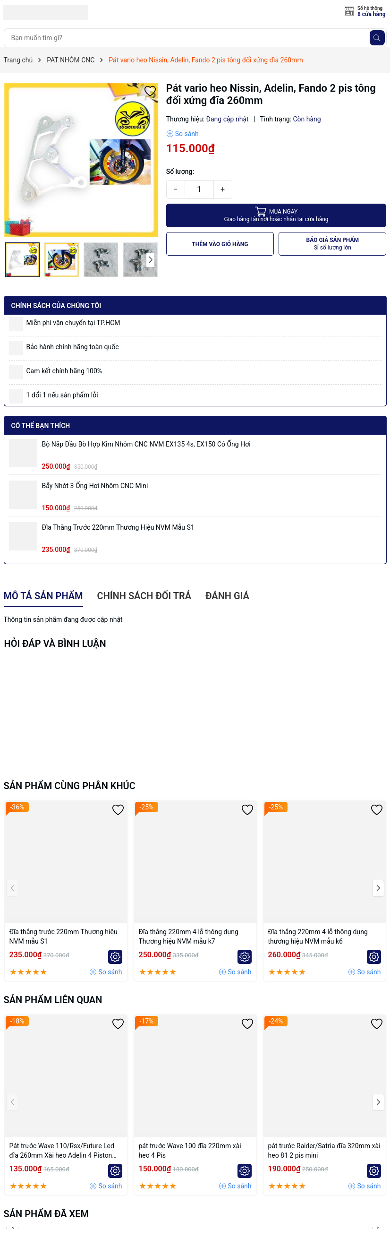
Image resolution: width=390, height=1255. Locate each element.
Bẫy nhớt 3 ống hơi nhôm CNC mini (95, 486)
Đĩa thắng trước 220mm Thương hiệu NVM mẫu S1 (118, 527)
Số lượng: (180, 171)
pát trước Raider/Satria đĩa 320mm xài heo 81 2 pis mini (324, 1150)
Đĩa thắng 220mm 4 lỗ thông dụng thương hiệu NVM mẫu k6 (318, 936)
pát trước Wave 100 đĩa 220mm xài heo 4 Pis (190, 1150)
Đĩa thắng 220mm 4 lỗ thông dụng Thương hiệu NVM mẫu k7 (188, 936)
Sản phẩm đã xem (46, 1214)
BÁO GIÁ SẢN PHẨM (332, 244)
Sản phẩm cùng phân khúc (70, 785)
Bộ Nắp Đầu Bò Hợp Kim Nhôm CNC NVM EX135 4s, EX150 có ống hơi (146, 444)
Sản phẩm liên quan (53, 1000)
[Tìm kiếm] (377, 37)
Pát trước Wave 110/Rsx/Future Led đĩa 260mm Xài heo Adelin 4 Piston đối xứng (61, 1151)
